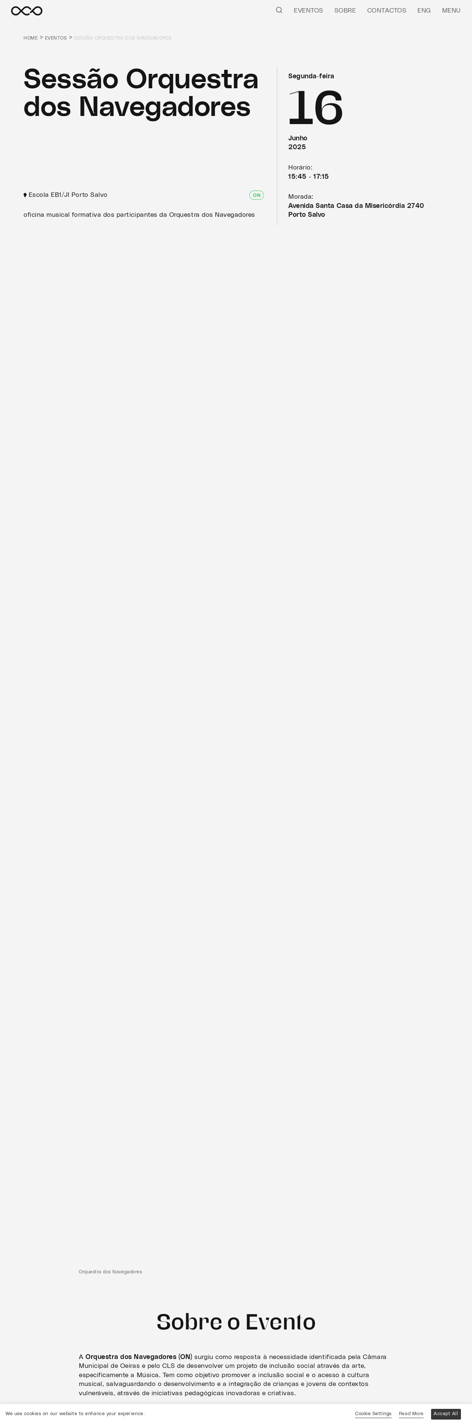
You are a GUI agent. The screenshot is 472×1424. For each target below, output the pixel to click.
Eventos (308, 10)
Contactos (387, 10)
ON (256, 195)
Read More (411, 1413)
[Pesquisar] (279, 10)
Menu (451, 10)
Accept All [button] (446, 1413)
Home (31, 38)
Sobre (345, 10)
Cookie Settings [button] (373, 1413)
